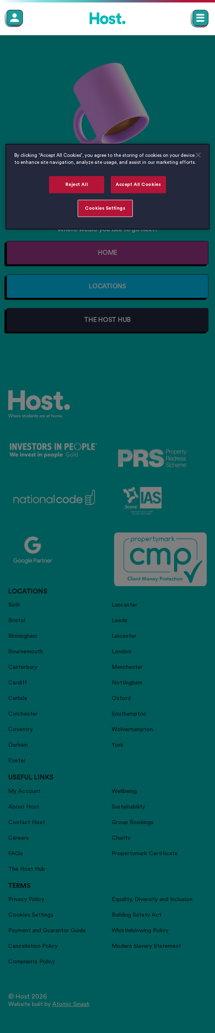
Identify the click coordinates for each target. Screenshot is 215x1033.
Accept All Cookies (138, 184)
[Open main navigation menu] (200, 18)
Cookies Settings (105, 208)
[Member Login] (15, 17)
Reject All (76, 184)
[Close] (198, 155)
